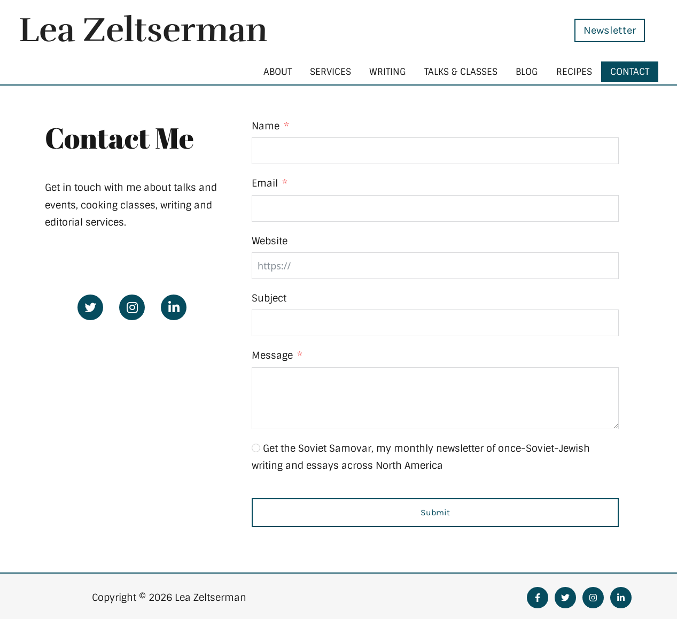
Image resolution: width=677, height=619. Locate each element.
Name (265, 126)
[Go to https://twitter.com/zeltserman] (90, 307)
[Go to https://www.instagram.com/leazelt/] (132, 307)
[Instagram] (593, 597)
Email (265, 183)
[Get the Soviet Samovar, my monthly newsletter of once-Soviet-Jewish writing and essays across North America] (256, 448)
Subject (269, 298)
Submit (435, 512)
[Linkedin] (621, 597)
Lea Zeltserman (143, 30)
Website (269, 241)
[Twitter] (565, 597)
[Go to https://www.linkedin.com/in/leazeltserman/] (173, 307)
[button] (601, 30)
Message (272, 355)
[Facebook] (537, 597)
